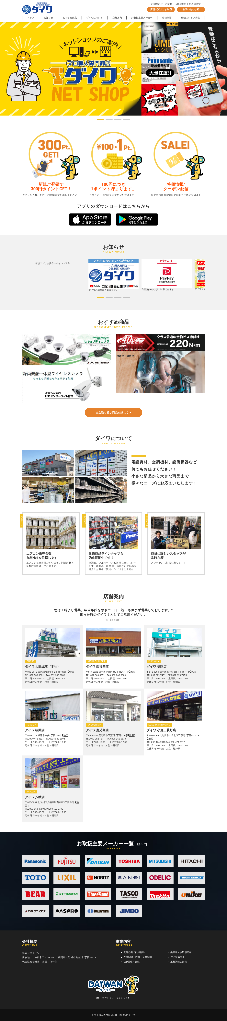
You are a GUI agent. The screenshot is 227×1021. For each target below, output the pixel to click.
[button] (100, 119)
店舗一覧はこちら (161, 9)
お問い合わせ (191, 9)
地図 (71, 671)
